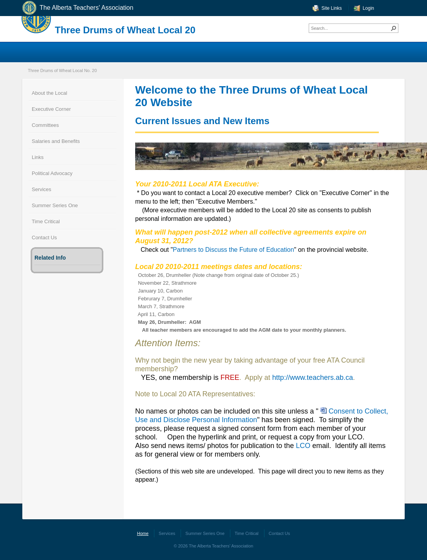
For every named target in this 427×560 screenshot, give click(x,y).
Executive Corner (51, 109)
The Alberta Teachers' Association (77, 8)
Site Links (332, 8)
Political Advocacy (52, 173)
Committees (45, 125)
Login (368, 8)
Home (142, 533)
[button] (393, 28)
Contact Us (44, 237)
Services (41, 189)
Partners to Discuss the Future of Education (233, 249)
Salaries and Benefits (56, 141)
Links (37, 157)
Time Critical (46, 221)
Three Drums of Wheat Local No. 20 (62, 70)
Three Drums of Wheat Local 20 (125, 30)
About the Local (49, 93)
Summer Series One (55, 205)
